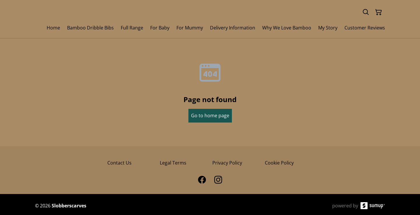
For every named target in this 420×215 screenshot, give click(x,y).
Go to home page (210, 115)
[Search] (365, 12)
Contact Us (119, 163)
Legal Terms (173, 163)
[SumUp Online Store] (372, 205)
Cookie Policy (279, 163)
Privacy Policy (227, 163)
